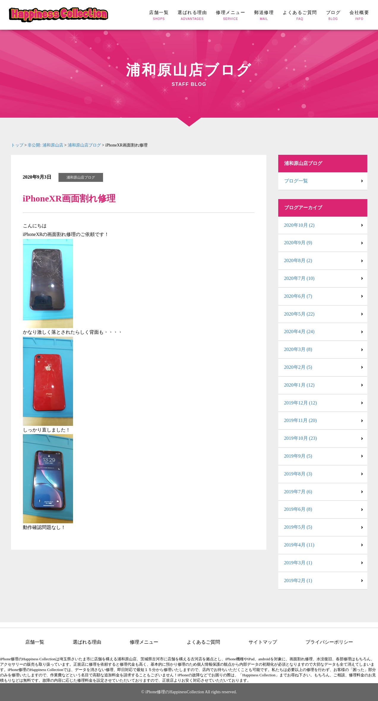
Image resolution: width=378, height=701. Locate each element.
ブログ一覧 (296, 180)
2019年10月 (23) (300, 438)
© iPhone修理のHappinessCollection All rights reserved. (189, 692)
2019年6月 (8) (298, 509)
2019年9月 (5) (298, 456)
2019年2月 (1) (298, 580)
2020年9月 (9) (298, 242)
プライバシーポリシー (329, 642)
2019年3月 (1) (298, 562)
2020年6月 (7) (298, 296)
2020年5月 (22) (299, 313)
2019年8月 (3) (298, 473)
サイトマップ (263, 642)
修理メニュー (144, 642)
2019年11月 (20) (300, 420)
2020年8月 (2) (298, 260)
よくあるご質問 (203, 642)
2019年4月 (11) (299, 544)
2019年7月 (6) (298, 491)
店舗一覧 (34, 642)
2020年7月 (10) (299, 278)
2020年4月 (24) (299, 331)
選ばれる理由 (87, 642)
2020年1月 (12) (299, 384)
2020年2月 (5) (298, 367)
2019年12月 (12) (300, 402)
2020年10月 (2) (299, 225)
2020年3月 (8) (298, 349)
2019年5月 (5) (298, 527)
